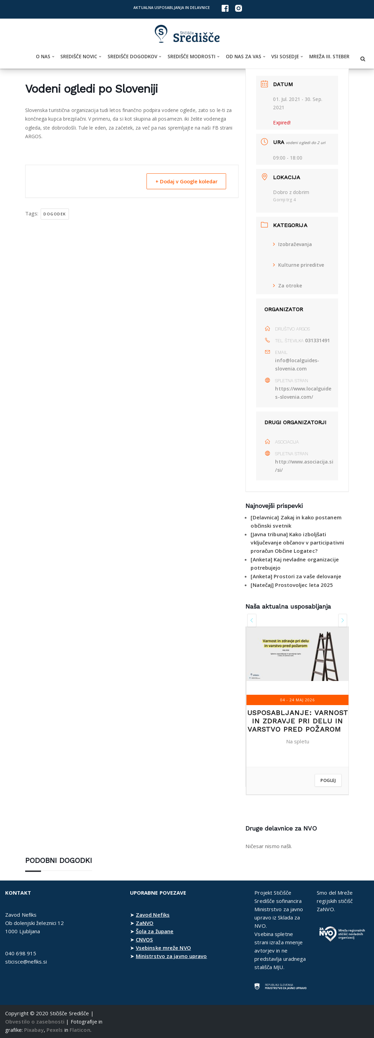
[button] (53, 56)
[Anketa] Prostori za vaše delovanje (296, 576)
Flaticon (80, 1029)
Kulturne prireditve (298, 265)
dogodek (54, 213)
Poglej (328, 780)
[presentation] (251, 620)
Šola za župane (154, 931)
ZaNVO (145, 922)
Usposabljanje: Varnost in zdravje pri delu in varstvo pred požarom (297, 721)
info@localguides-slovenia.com (297, 364)
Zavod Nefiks (153, 914)
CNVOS (144, 939)
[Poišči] (362, 58)
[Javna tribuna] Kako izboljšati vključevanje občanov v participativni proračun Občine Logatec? (297, 542)
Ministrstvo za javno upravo (171, 956)
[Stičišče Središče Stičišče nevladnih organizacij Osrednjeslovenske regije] (187, 34)
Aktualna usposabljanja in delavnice (171, 7)
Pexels (55, 1029)
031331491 (317, 340)
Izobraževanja (292, 244)
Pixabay (34, 1029)
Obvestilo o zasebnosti (34, 1021)
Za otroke (287, 285)
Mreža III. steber (329, 56)
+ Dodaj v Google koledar (184, 181)
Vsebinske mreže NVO (163, 947)
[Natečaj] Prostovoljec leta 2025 (292, 584)
